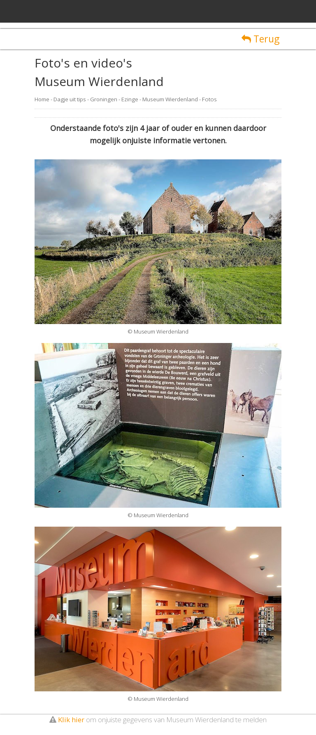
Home (42, 99)
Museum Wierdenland (170, 99)
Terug (260, 38)
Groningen (103, 99)
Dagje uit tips (69, 99)
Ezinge (129, 99)
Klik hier (71, 719)
